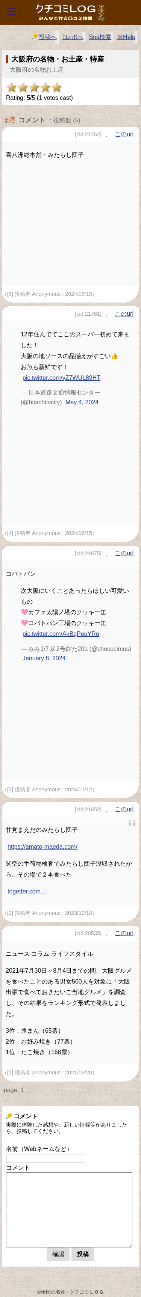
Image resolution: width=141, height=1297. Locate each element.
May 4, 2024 (82, 402)
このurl (124, 134)
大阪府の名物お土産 (37, 69)
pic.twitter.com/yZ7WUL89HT (61, 378)
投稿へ (44, 36)
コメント (18, 1167)
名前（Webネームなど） (39, 1149)
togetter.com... (26, 891)
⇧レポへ (72, 37)
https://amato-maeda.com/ (42, 847)
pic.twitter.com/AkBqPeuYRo (61, 634)
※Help (126, 37)
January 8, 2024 (44, 658)
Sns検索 (100, 37)
